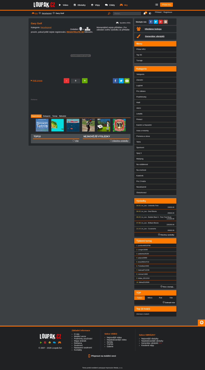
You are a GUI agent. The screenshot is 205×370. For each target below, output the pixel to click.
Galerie (110, 346)
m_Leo (144, 205)
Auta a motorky (142, 131)
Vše (77, 141)
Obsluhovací (141, 192)
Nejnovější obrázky (149, 338)
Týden (139, 298)
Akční (138, 108)
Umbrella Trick (153, 205)
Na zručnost (141, 170)
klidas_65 (141, 278)
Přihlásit (158, 12)
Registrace (167, 12)
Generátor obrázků (149, 343)
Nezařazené (47, 13)
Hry (124, 5)
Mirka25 (142, 282)
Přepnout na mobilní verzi (102, 356)
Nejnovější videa (114, 337)
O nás (76, 334)
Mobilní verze (80, 336)
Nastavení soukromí (83, 347)
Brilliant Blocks (153, 223)
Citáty (110, 5)
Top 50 (139, 55)
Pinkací (139, 119)
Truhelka (141, 266)
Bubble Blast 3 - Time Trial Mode (159, 217)
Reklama (78, 343)
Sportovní (140, 147)
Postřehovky (141, 97)
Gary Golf (60, 13)
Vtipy (95, 5)
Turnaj (54, 116)
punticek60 (142, 245)
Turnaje (139, 60)
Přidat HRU (141, 49)
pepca (140, 258)
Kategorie (46, 116)
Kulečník (139, 176)
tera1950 (141, 262)
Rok (160, 298)
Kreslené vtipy (147, 345)
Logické (139, 85)
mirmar (140, 274)
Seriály (110, 342)
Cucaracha (152, 228)
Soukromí (78, 345)
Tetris (138, 142)
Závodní (139, 80)
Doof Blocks (152, 211)
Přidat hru (166, 5)
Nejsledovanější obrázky (152, 341)
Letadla (139, 114)
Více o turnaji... (167, 287)
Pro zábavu (141, 91)
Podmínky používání (83, 338)
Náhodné (62, 116)
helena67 (141, 270)
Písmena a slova (143, 136)
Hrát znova (37, 80)
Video (63, 5)
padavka (141, 254)
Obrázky (79, 5)
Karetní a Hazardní (144, 125)
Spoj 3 (139, 153)
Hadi (138, 102)
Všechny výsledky (119, 141)
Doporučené (36, 116)
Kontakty (78, 350)
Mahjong (139, 159)
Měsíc (150, 298)
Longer (140, 249)
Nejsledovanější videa (116, 340)
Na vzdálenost (142, 164)
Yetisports (140, 74)
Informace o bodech (142, 314)
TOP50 (110, 344)
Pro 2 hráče (141, 181)
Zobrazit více (169, 302)
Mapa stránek (80, 341)
